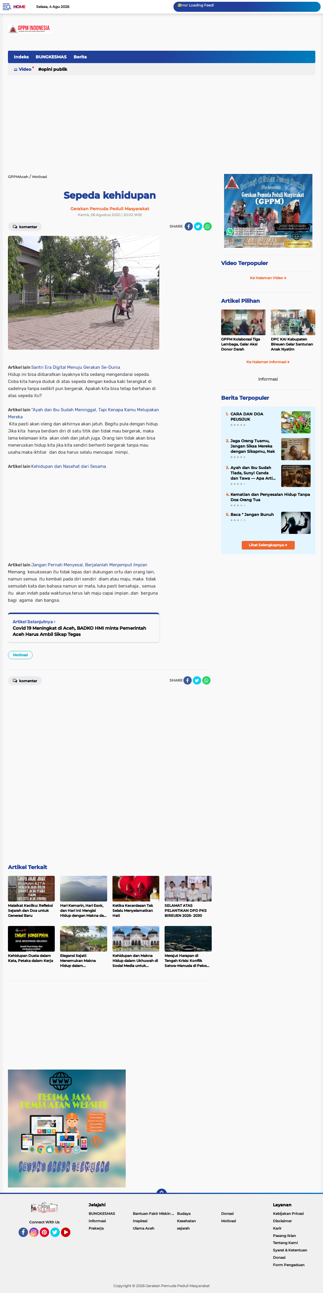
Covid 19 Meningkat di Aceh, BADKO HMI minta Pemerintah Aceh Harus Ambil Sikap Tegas (79, 631)
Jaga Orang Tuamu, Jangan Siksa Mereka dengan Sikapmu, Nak (253, 446)
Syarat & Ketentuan (290, 1250)
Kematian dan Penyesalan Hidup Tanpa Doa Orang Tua (270, 497)
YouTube (70, 1235)
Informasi (97, 1221)
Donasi (227, 1213)
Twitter (57, 1235)
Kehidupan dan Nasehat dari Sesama (68, 466)
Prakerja (96, 1228)
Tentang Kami (285, 1243)
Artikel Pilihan (240, 301)
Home (19, 6)
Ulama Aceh (143, 1228)
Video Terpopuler (244, 263)
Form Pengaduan (288, 1265)
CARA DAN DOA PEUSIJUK (247, 417)
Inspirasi (140, 1221)
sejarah (183, 1228)
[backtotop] (161, 1194)
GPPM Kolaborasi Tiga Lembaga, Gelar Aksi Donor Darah (240, 344)
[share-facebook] (189, 226)
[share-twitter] (198, 226)
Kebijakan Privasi (288, 1213)
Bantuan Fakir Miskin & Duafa (155, 1213)
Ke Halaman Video (268, 278)
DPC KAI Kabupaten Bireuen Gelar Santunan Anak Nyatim (292, 344)
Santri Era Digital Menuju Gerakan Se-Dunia (75, 367)
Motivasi (20, 655)
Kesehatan (186, 1221)
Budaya (184, 1213)
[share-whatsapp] (207, 226)
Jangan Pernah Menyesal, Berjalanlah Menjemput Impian (89, 564)
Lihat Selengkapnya (268, 545)
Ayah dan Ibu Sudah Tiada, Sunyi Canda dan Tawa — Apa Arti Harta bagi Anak (252, 473)
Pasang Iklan (284, 1235)
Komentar (25, 226)
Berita (80, 57)
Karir (277, 1228)
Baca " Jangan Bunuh (252, 514)
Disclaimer (282, 1221)
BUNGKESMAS (51, 57)
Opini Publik (54, 69)
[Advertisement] (208, 60)
